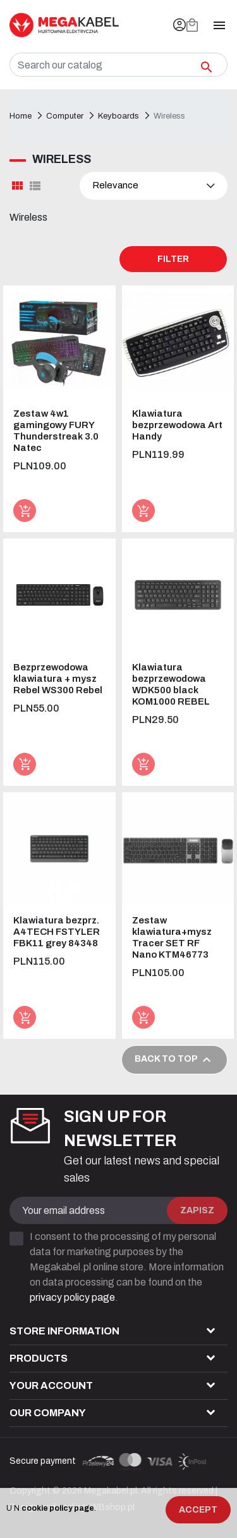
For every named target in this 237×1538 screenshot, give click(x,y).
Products (38, 1358)
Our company (47, 1412)
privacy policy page (72, 1297)
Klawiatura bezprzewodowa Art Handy (177, 424)
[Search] (118, 65)
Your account (51, 1385)
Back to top (174, 1059)
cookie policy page (57, 1508)
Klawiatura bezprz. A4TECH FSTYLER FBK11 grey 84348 (56, 931)
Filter (173, 259)
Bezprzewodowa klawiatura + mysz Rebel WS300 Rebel (57, 678)
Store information (64, 1331)
